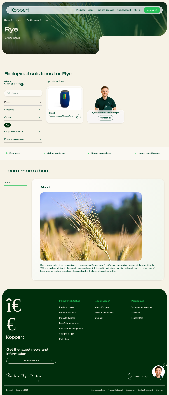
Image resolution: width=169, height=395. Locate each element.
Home (7, 20)
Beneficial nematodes (69, 323)
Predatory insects (67, 313)
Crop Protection (66, 334)
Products (80, 10)
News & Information (104, 313)
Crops (90, 10)
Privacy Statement (115, 390)
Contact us (152, 10)
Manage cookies (98, 390)
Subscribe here (39, 361)
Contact (99, 318)
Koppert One (137, 318)
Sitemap (159, 390)
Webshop (135, 313)
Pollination (64, 339)
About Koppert (124, 10)
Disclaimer (130, 390)
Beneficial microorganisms (71, 328)
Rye (46, 20)
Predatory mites (66, 307)
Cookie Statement (145, 390)
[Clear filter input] (22, 84)
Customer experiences (141, 307)
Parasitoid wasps (67, 318)
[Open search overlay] (136, 10)
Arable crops (33, 20)
